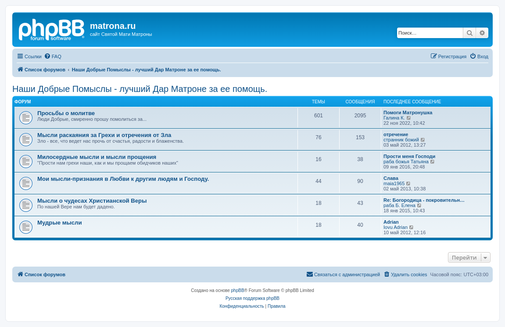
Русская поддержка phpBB (252, 298)
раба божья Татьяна (406, 161)
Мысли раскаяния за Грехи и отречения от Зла (104, 135)
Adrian (391, 222)
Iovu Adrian (395, 227)
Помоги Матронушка (407, 112)
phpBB (237, 290)
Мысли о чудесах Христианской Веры (92, 200)
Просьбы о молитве (66, 113)
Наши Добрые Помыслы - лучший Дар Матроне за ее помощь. (139, 89)
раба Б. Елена (399, 205)
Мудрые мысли (59, 222)
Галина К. (394, 117)
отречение (395, 134)
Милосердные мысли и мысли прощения (96, 157)
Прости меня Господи (409, 156)
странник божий (401, 139)
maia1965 (394, 183)
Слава (390, 178)
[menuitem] (52, 56)
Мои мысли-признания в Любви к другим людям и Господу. (123, 179)
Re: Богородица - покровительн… (424, 200)
